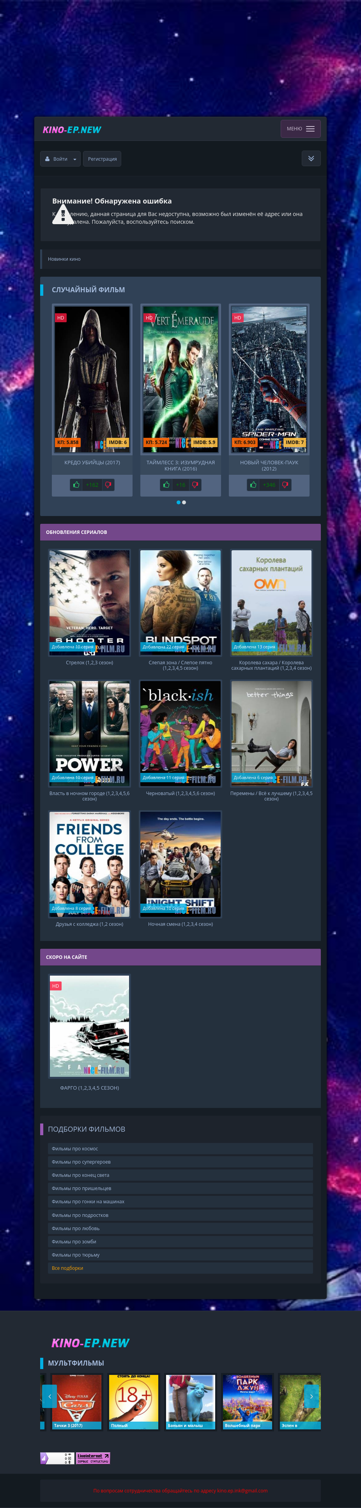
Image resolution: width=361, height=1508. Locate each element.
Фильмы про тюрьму (75, 1255)
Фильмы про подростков (80, 1215)
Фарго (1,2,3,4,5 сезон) (89, 1088)
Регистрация (102, 159)
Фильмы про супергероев (81, 1162)
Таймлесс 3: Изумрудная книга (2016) (181, 465)
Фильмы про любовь (76, 1228)
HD (60, 317)
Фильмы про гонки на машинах (88, 1201)
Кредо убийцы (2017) (92, 462)
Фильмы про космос (75, 1148)
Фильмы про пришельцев (81, 1188)
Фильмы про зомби (74, 1241)
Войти (60, 159)
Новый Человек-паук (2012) (269, 465)
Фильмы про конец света (80, 1175)
